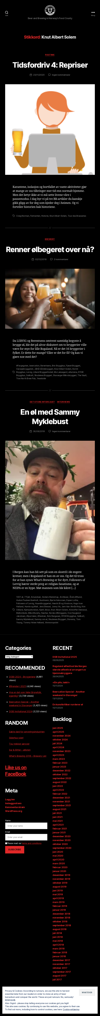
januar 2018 (59, 965)
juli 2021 (57, 822)
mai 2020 (58, 865)
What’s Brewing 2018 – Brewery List (27, 765)
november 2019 (61, 888)
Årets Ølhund (76, 607)
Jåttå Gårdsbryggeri (44, 379)
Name (8, 830)
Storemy (80, 628)
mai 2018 (58, 950)
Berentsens (46, 376)
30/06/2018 (38, 441)
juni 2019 (58, 899)
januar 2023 (59, 776)
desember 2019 (61, 884)
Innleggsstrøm (13, 812)
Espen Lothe (73, 610)
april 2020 (58, 869)
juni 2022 (58, 795)
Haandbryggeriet (43, 613)
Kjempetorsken (31, 619)
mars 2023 (59, 768)
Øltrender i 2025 (17, 695)
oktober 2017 (60, 977)
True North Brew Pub (32, 388)
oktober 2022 (60, 783)
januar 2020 (59, 880)
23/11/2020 (38, 76)
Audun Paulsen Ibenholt (27, 610)
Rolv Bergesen (64, 625)
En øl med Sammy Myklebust (50, 426)
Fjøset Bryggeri (74, 376)
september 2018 (62, 934)
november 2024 (61, 745)
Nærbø (54, 622)
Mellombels (31, 622)
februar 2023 (60, 772)
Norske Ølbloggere (68, 622)
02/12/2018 (40, 269)
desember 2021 (61, 807)
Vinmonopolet (56, 632)
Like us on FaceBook (17, 779)
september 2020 (62, 857)
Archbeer (64, 607)
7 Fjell (27, 607)
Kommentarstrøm (15, 816)
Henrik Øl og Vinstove (63, 613)
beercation (35, 376)
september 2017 (62, 981)
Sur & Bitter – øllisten (20, 759)
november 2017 (61, 973)
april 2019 (58, 907)
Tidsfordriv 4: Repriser (50, 66)
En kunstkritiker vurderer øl (68, 713)
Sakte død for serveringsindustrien (27, 741)
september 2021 (62, 814)
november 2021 (61, 810)
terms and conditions (31, 852)
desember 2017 (61, 969)
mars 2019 (59, 911)
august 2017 (59, 985)
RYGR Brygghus (79, 625)
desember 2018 (61, 923)
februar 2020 (60, 876)
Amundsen (36, 607)
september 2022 (62, 787)
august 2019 (59, 896)
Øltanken (51, 625)
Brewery (50, 240)
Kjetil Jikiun (45, 619)
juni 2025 (58, 737)
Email (7, 841)
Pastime (50, 56)
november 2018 (61, 927)
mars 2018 (59, 958)
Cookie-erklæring (71, 1009)
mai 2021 (58, 830)
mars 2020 (59, 872)
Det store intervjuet (42, 412)
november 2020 (62, 849)
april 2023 (58, 764)
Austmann (44, 610)
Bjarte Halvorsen (58, 610)
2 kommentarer (61, 269)
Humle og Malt (31, 616)
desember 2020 (62, 845)
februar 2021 (60, 838)
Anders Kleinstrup (50, 607)
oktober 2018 (60, 930)
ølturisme (73, 382)
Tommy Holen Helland (38, 632)
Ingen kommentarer (61, 76)
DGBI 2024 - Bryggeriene (22, 686)
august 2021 (59, 818)
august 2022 (60, 791)
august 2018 (59, 938)
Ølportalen (41, 625)
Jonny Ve (56, 616)
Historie (45, 216)
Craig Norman (22, 216)
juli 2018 (57, 942)
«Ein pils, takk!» (61, 691)
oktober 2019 (60, 892)
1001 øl (19, 607)
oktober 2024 (60, 749)
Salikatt (29, 385)
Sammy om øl (49, 628)
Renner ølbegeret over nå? (50, 254)
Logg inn (10, 808)
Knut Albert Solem (58, 216)
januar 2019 (59, 919)
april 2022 (58, 799)
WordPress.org (13, 820)
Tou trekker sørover (19, 753)
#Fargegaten (22, 376)
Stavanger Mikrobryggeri (65, 385)
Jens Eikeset (45, 616)
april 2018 (58, 954)
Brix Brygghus (59, 376)
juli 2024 (57, 752)
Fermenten (35, 216)
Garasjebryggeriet (25, 379)
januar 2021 (59, 841)
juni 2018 (58, 946)
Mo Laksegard (61, 382)
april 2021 (58, 834)
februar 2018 (60, 961)
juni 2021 (58, 826)
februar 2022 (60, 803)
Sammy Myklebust (33, 628)
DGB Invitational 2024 (20, 720)
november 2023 (61, 760)
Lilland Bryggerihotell (43, 382)
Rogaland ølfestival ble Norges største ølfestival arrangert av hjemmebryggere (70, 679)
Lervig (29, 382)
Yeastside (47, 388)
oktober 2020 (60, 853)
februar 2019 (60, 915)
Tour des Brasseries (77, 216)
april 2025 (58, 741)
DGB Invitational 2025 (65, 666)
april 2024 (58, 756)
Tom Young (21, 632)
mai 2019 (58, 903)
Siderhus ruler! (16, 747)
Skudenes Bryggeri (44, 385)
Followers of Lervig (25, 613)
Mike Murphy (44, 622)
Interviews (63, 412)
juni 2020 (58, 861)
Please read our (23, 852)
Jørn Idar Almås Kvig (71, 616)
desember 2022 (61, 779)
